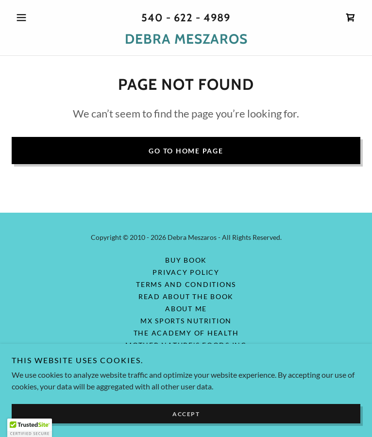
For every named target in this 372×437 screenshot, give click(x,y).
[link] (350, 17)
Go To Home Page (186, 151)
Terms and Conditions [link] (186, 284)
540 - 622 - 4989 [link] (185, 17)
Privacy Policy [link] (186, 272)
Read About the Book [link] (186, 296)
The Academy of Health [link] (186, 333)
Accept (186, 414)
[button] (38, 17)
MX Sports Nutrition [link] (186, 321)
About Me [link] (186, 308)
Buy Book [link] (186, 260)
